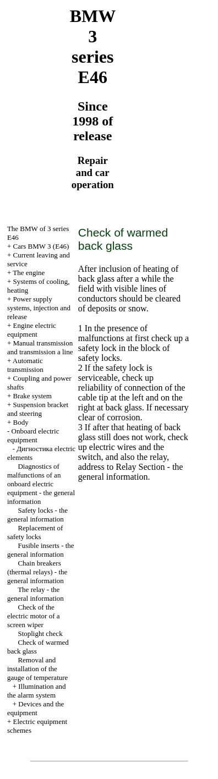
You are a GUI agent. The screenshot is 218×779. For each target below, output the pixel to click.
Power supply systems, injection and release (38, 308)
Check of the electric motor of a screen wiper (33, 616)
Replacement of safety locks (35, 532)
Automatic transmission (25, 365)
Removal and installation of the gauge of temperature (37, 669)
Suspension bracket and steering (37, 409)
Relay (124, 466)
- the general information (130, 471)
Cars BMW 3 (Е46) (41, 246)
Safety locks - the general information (37, 514)
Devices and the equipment (35, 708)
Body (21, 422)
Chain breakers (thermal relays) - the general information (37, 572)
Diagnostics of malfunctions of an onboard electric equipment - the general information (41, 484)
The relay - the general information (35, 593)
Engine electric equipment (31, 329)
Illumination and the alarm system (36, 690)
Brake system (32, 396)
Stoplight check (40, 633)
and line (40, 347)
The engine (29, 272)
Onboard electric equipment (33, 435)
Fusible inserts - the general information (40, 549)
